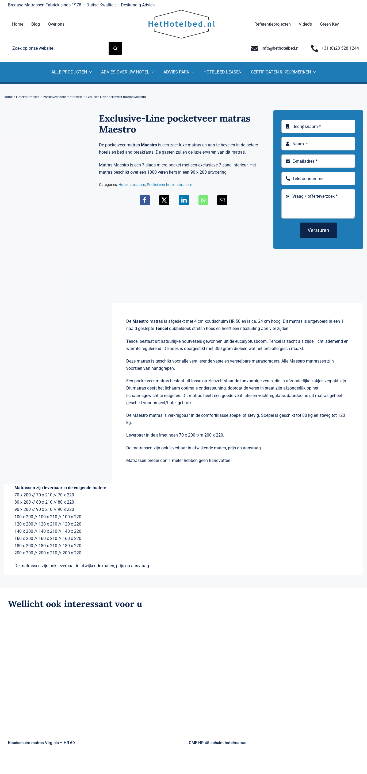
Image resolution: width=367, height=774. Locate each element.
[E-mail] (222, 200)
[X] (164, 200)
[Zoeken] (115, 48)
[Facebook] (144, 200)
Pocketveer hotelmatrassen (169, 184)
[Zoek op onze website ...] (58, 48)
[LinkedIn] (184, 200)
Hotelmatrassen (131, 184)
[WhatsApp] (203, 200)
